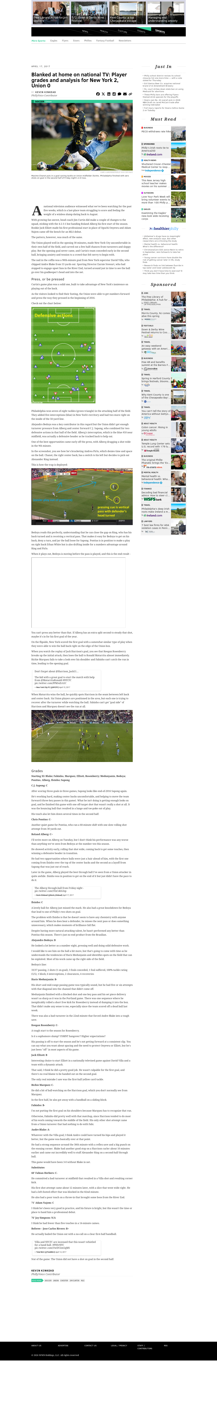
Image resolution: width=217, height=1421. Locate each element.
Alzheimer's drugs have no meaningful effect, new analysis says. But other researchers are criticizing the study (161, 238)
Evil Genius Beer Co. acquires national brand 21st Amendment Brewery (161, 84)
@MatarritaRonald (51, 680)
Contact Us (90, 1345)
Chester (64, 1280)
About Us (36, 1345)
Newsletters (125, 40)
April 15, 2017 (64, 687)
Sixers (76, 40)
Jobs (146, 293)
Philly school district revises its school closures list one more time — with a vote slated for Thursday (162, 78)
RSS (166, 1345)
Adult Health (150, 423)
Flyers (65, 40)
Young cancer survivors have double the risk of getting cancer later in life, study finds (162, 259)
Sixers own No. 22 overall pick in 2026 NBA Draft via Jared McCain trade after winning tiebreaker (161, 102)
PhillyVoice (51, 32)
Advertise (63, 1345)
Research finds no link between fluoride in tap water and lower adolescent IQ (163, 266)
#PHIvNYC (58, 1245)
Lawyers (148, 521)
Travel (147, 309)
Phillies (88, 40)
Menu (36, 32)
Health (104, 31)
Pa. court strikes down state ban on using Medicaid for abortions (163, 90)
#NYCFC (67, 680)
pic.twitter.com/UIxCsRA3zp (50, 891)
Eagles (53, 40)
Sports (160, 31)
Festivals (148, 325)
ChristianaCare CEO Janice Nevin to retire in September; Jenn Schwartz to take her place (163, 252)
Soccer (39, 101)
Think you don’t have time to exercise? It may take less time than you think (162, 272)
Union (48, 101)
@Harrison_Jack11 (66, 671)
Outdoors (149, 193)
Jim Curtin (74, 1280)
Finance (148, 488)
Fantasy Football (105, 40)
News (85, 31)
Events (141, 31)
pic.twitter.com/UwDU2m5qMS (52, 1248)
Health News (150, 160)
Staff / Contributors (144, 1347)
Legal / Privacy (119, 1345)
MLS (82, 1280)
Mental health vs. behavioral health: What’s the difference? (160, 245)
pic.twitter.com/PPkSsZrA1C (50, 683)
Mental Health (151, 472)
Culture (122, 31)
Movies (147, 176)
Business (148, 127)
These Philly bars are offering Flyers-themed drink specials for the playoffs (161, 95)
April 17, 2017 (68, 895)
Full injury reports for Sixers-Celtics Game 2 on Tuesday (163, 109)
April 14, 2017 (61, 1252)
